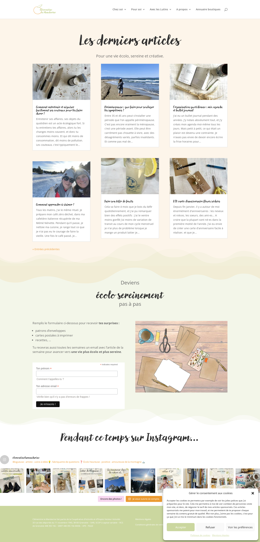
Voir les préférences (240, 527)
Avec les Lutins (159, 9)
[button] (253, 493)
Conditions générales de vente (149, 524)
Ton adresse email (47, 386)
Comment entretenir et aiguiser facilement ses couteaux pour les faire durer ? (59, 110)
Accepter (180, 527)
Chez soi (118, 9)
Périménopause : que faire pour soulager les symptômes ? (129, 108)
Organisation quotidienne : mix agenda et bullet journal (198, 108)
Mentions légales (220, 535)
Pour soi (136, 9)
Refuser (210, 527)
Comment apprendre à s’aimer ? (55, 204)
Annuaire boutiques (208, 9)
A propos (182, 9)
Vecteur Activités (112, 519)
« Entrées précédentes (46, 249)
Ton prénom (44, 368)
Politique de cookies (200, 535)
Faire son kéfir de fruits (119, 201)
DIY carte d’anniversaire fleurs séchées (196, 201)
